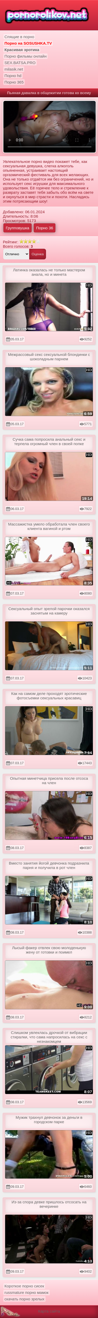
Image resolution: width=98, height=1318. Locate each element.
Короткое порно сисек (24, 1286)
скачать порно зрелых (24, 1299)
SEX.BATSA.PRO (20, 62)
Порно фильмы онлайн (25, 56)
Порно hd (12, 75)
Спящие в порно (19, 36)
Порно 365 (14, 82)
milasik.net (13, 69)
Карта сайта (49, 1311)
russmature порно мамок (26, 1292)
